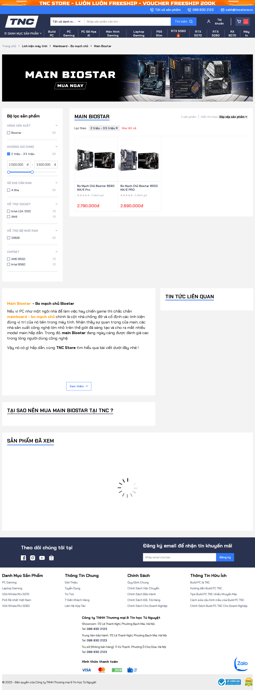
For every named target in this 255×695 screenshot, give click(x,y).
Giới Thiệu (71, 582)
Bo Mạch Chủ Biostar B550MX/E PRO (139, 188)
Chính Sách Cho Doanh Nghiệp (147, 606)
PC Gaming (9, 582)
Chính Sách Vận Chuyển (143, 588)
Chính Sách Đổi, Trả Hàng (144, 600)
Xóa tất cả (129, 128)
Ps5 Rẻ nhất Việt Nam (16, 600)
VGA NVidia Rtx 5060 (16, 606)
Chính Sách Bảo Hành (142, 594)
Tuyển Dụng (72, 588)
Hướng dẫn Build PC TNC (206, 588)
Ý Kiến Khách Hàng (77, 600)
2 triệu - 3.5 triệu (104, 128)
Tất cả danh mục (63, 21)
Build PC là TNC (200, 582)
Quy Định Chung (138, 582)
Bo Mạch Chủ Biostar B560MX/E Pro (95, 188)
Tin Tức (69, 594)
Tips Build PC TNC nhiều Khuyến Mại (213, 594)
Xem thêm (79, 386)
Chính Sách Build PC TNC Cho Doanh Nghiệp (218, 606)
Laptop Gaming (12, 588)
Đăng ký (225, 557)
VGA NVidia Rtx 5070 (15, 594)
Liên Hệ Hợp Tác (75, 606)
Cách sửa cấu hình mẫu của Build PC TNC (217, 600)
